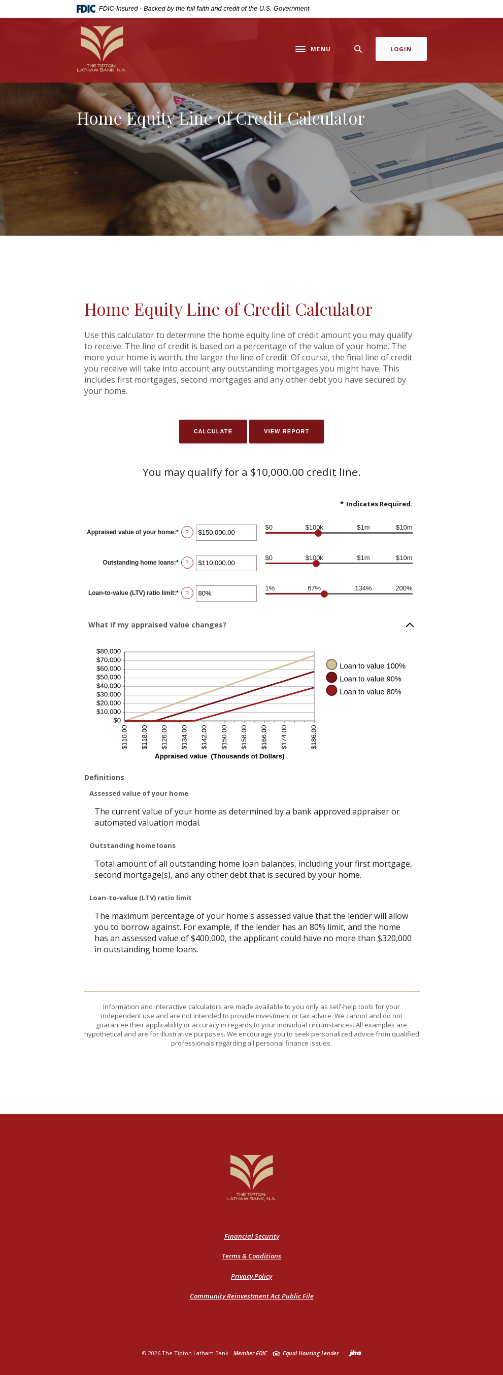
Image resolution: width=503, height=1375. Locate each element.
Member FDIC (250, 1353)
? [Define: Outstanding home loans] (187, 563)
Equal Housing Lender (311, 1353)
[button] (252, 625)
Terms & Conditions (251, 1255)
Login (401, 49)
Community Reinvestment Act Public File (252, 1296)
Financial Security (251, 1236)
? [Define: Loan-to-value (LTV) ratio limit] (187, 593)
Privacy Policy (251, 1276)
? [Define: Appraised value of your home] (187, 532)
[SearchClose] (358, 49)
